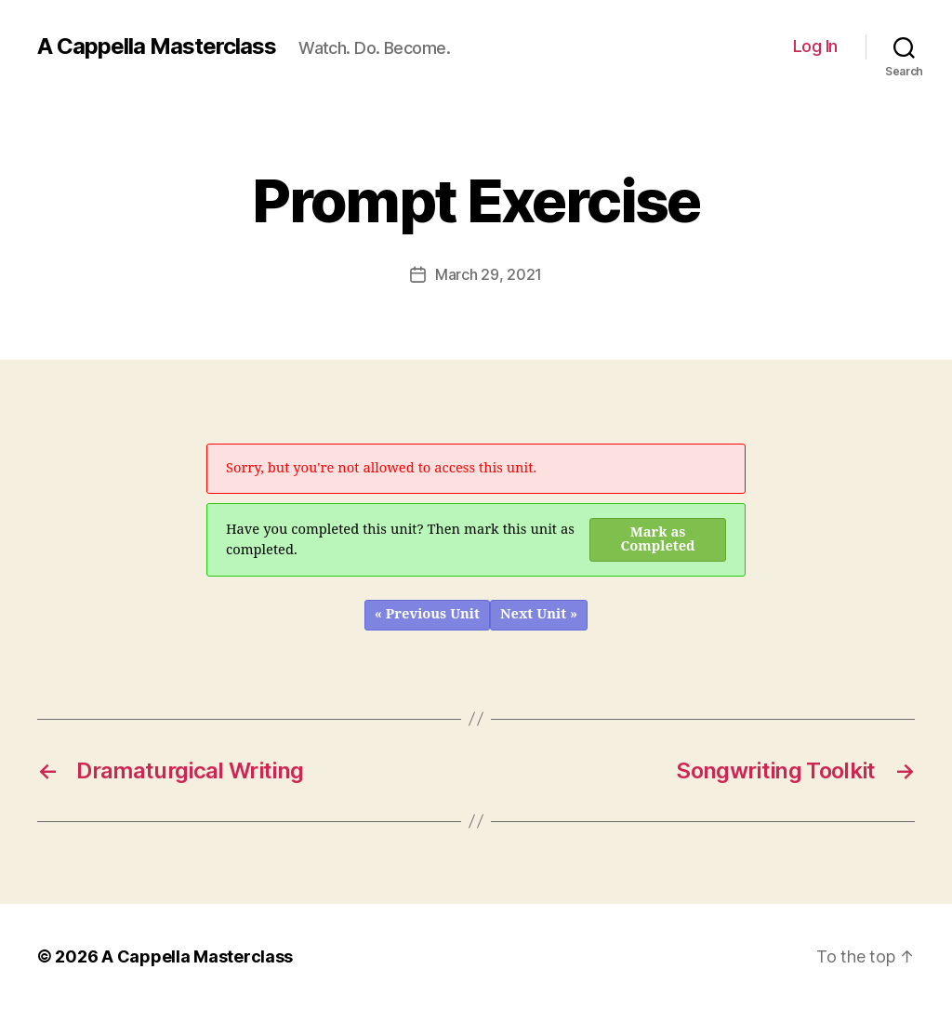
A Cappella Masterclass (156, 46)
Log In (815, 46)
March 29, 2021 (488, 274)
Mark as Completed (658, 539)
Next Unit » (538, 614)
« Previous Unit (427, 614)
